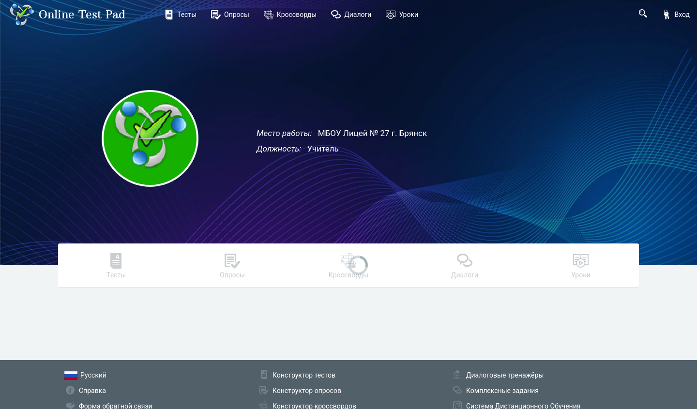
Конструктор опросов (307, 390)
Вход (676, 14)
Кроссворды (290, 14)
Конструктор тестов (304, 375)
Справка (92, 390)
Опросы (230, 14)
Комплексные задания (502, 390)
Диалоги (351, 14)
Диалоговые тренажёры (505, 375)
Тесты (180, 14)
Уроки (402, 14)
